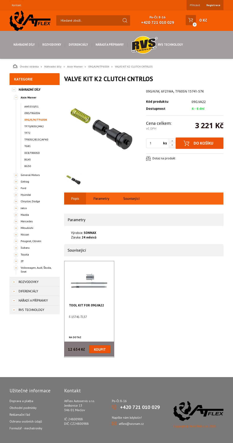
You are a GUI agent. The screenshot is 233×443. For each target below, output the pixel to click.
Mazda (25, 214)
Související (131, 198)
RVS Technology (157, 45)
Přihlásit (195, 5)
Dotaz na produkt (163, 158)
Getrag (25, 181)
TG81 (27, 146)
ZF (22, 261)
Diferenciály (78, 45)
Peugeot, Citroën (31, 241)
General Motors (30, 175)
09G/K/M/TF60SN (98, 66)
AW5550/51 (31, 106)
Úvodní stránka (26, 66)
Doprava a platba (21, 401)
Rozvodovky (51, 45)
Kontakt (16, 5)
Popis (75, 198)
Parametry (101, 198)
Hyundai (26, 194)
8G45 (27, 159)
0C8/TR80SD (32, 153)
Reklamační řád (20, 415)
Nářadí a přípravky (110, 45)
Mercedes (27, 221)
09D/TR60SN (32, 113)
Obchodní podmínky (23, 408)
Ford (23, 188)
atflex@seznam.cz (131, 424)
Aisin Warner (75, 66)
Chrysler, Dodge (30, 201)
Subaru (25, 247)
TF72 (27, 133)
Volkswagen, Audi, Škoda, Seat (36, 269)
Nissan (25, 234)
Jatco (24, 208)
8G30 (27, 166)
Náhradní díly (24, 45)
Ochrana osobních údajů (26, 421)
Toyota (25, 254)
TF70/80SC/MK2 (34, 126)
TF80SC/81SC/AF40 (36, 139)
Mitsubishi (27, 228)
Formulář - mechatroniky (26, 428)
